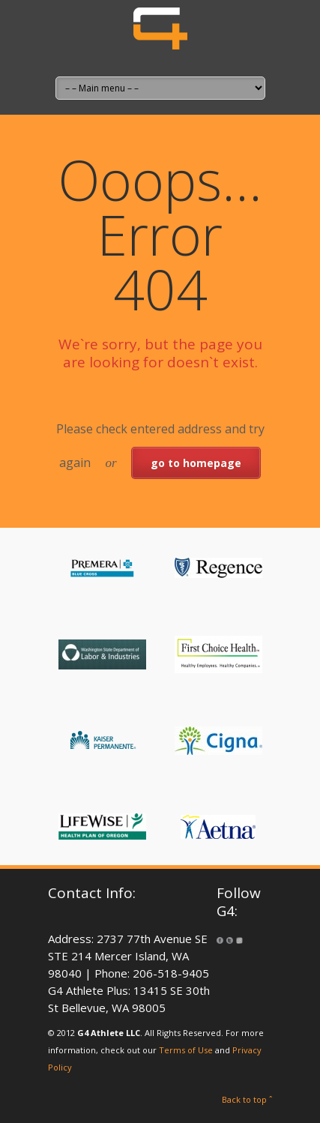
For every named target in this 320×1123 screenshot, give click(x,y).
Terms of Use (186, 1050)
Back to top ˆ (247, 1099)
